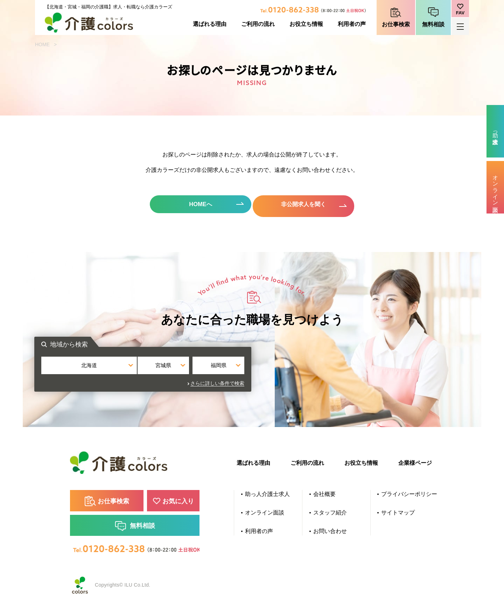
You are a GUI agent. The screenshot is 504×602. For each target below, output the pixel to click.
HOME (42, 44)
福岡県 (321, 372)
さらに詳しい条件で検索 (327, 388)
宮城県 (252, 372)
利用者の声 (352, 24)
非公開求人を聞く (311, 205)
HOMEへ (192, 205)
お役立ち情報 (306, 24)
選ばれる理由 (209, 24)
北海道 (183, 372)
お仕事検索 (396, 24)
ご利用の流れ (258, 24)
